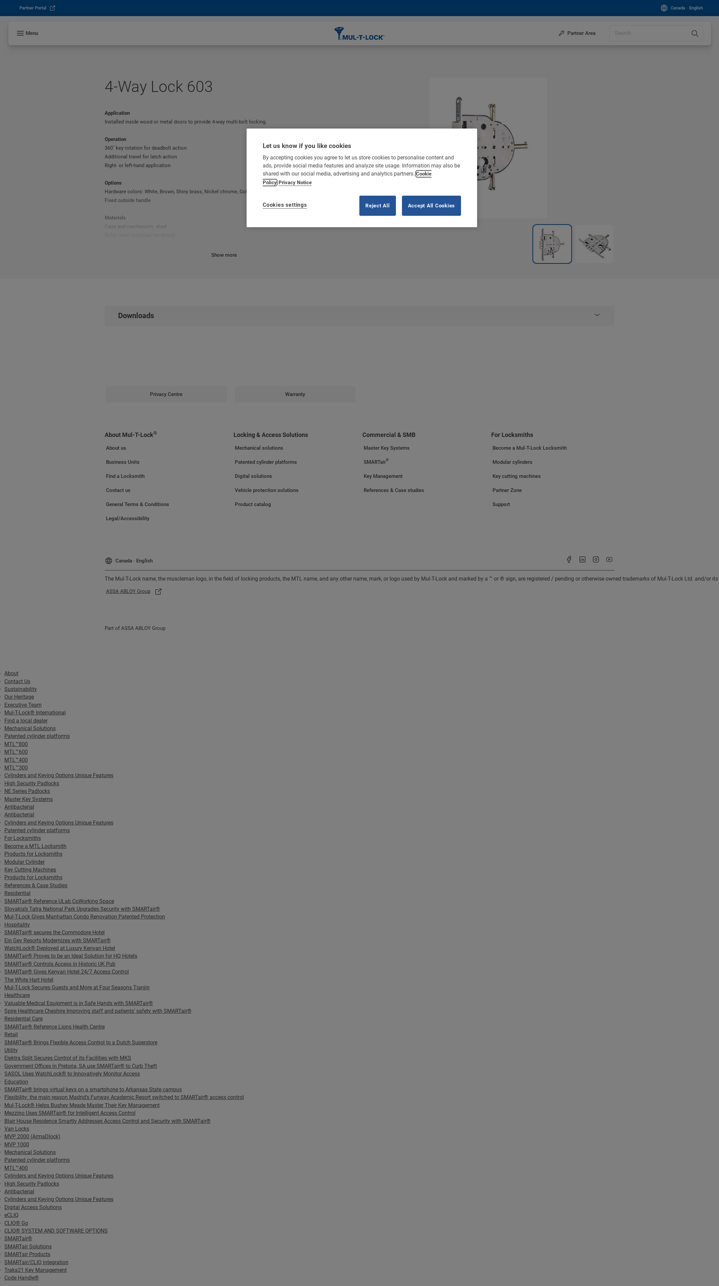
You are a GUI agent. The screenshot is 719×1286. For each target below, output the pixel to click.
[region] (362, 178)
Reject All (377, 206)
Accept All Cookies (431, 206)
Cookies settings (285, 205)
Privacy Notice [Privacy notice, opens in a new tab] (295, 183)
